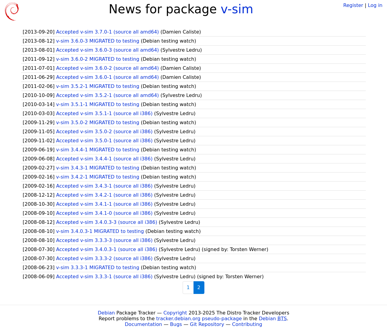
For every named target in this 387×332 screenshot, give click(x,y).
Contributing (247, 324)
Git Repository (207, 324)
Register (353, 5)
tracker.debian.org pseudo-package (199, 318)
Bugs (176, 324)
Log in (375, 5)
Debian (106, 313)
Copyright (175, 313)
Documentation (143, 324)
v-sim (237, 9)
